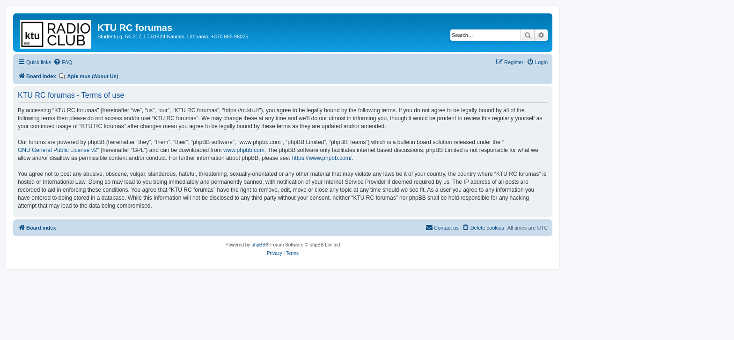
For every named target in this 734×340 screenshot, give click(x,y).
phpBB (258, 244)
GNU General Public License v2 (57, 150)
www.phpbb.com (243, 150)
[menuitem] (62, 62)
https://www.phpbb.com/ (322, 158)
